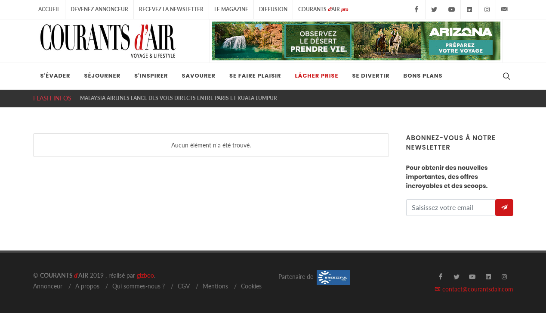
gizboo (145, 275)
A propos (87, 286)
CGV (184, 286)
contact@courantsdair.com (474, 289)
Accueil (49, 9)
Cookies (251, 286)
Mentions (215, 286)
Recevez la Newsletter (171, 9)
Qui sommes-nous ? (138, 286)
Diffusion (273, 9)
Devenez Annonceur (99, 9)
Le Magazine (231, 9)
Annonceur (47, 286)
